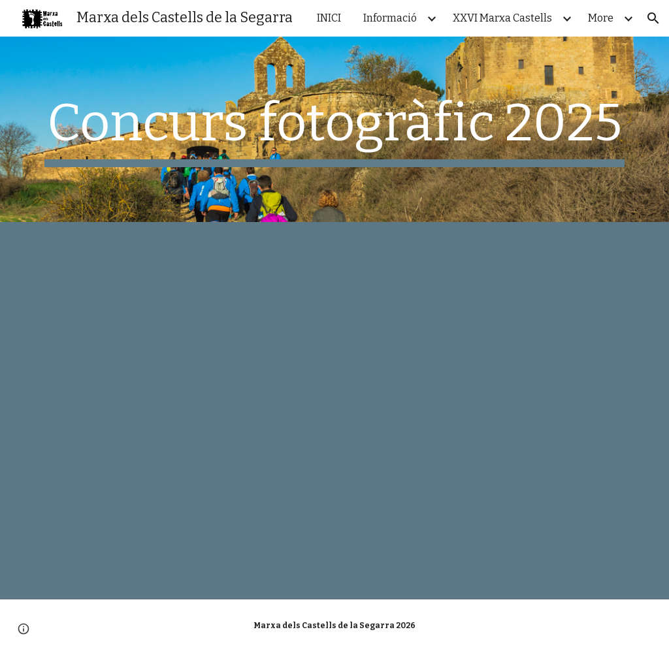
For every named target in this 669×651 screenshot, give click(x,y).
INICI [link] (329, 18)
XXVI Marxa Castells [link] (502, 18)
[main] (334, 129)
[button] (653, 18)
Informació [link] (390, 18)
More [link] (600, 18)
